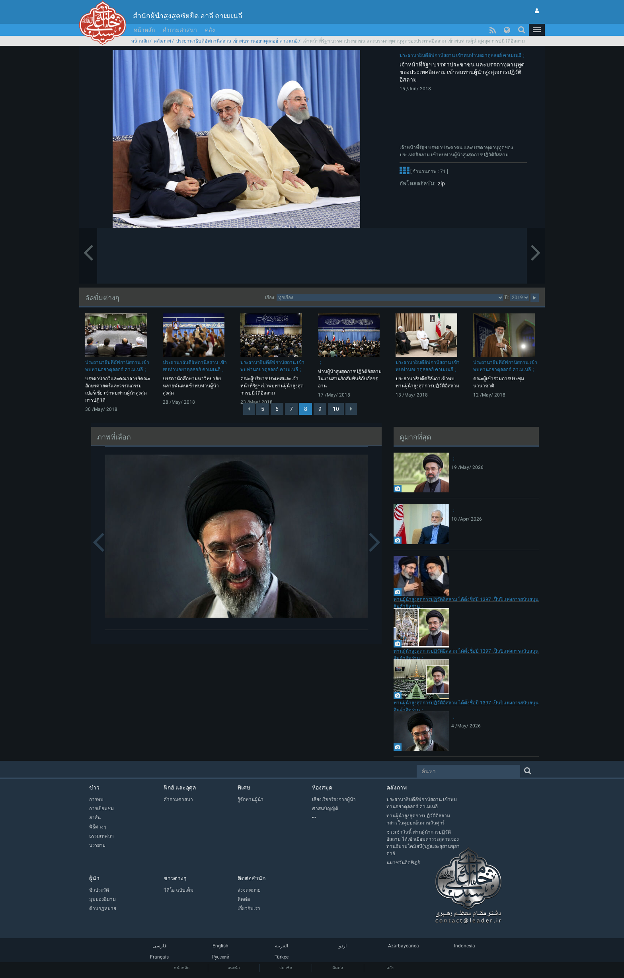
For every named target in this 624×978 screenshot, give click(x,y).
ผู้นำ (94, 878)
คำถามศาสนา (180, 30)
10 (336, 409)
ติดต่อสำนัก (251, 878)
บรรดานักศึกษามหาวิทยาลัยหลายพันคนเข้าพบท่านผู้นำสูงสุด (192, 386)
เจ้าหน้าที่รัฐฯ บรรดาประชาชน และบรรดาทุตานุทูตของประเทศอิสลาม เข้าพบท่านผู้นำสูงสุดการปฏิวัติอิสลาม (462, 72)
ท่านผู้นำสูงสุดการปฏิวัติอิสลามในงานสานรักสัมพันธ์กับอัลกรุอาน (350, 379)
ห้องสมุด (322, 787)
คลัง (210, 30)
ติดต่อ (337, 968)
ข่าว (94, 787)
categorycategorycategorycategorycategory (390, 297)
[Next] (351, 409)
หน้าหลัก (144, 30)
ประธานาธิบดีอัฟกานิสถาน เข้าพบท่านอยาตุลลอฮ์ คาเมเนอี (237, 41)
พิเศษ (244, 787)
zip (440, 183)
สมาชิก (285, 968)
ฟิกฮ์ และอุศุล (180, 787)
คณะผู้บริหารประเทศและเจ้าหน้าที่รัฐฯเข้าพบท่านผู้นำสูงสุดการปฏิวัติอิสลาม (272, 386)
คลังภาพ (162, 41)
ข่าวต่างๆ (175, 878)
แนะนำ (234, 968)
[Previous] (249, 409)
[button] (537, 30)
